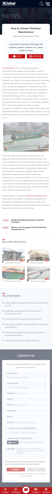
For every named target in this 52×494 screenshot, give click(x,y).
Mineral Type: (13, 383)
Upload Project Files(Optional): (19, 438)
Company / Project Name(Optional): (21, 428)
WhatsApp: (12, 411)
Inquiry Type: (12, 373)
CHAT (16, 56)
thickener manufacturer (37, 196)
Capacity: (11, 393)
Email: (10, 417)
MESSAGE (35, 56)
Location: (11, 422)
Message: (11, 449)
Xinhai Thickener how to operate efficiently (22, 341)
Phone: (10, 405)
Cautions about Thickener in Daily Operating (23, 319)
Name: (10, 399)
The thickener (8, 68)
